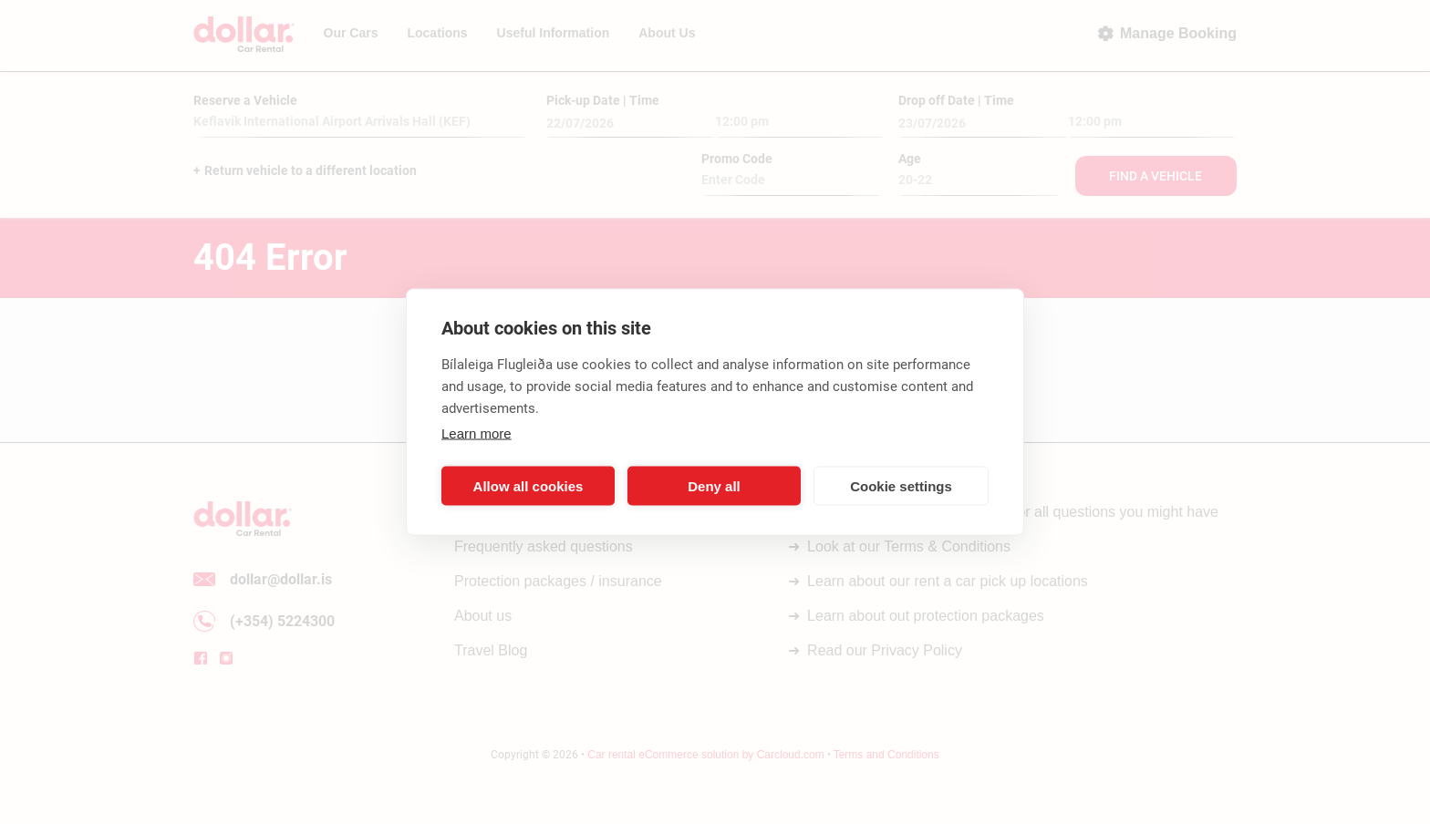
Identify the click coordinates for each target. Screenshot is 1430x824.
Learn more (476, 433)
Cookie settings (901, 485)
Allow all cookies (528, 485)
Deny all (714, 485)
